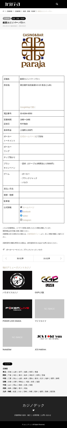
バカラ (39, 250)
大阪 (27, 382)
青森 (36, 372)
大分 (20, 392)
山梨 (20, 378)
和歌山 (21, 382)
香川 (20, 388)
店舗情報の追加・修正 (22, 415)
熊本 (36, 392)
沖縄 (30, 392)
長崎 (46, 392)
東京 (20, 375)
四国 (4, 388)
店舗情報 (7, 18)
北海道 (5, 369)
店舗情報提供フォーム (34, 234)
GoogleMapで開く (28, 107)
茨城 (43, 375)
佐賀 (14, 392)
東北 (4, 372)
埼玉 (15, 375)
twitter (25, 216)
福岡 (41, 392)
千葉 (9, 375)
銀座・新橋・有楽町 (18, 18)
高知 (25, 388)
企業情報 (36, 415)
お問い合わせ (46, 415)
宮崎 (25, 392)
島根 (20, 385)
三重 (9, 378)
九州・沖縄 (7, 392)
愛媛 (15, 388)
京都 (9, 382)
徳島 (9, 388)
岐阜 (25, 378)
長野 (52, 378)
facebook (27, 212)
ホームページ (28, 207)
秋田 (31, 372)
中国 (4, 385)
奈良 (32, 382)
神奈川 (31, 375)
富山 (15, 378)
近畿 (4, 382)
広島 (25, 385)
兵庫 (15, 382)
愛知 (31, 378)
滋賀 (38, 382)
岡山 (15, 385)
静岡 (57, 378)
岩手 (20, 372)
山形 (15, 372)
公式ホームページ (27, 136)
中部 (4, 378)
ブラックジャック (30, 250)
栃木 (25, 375)
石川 (41, 378)
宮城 (9, 372)
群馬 (38, 375)
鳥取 (31, 385)
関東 (4, 375)
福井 (47, 378)
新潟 (36, 378)
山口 (9, 385)
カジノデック (33, 405)
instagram (27, 220)
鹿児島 (52, 392)
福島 (25, 372)
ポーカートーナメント (14, 250)
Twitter (33, 410)
